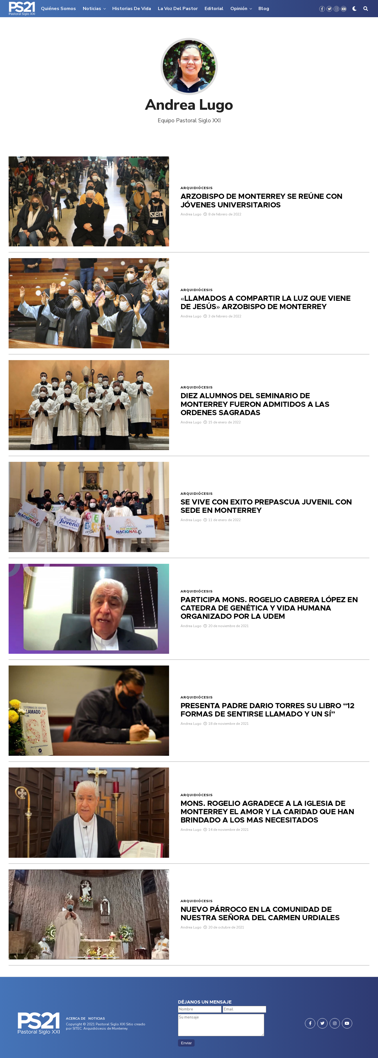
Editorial (214, 8)
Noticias (92, 8)
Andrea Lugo (191, 222)
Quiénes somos (58, 8)
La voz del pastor (178, 8)
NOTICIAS (96, 1018)
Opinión (238, 8)
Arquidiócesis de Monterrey (105, 1028)
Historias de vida (131, 8)
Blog (263, 8)
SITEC (77, 1028)
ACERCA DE (75, 1018)
